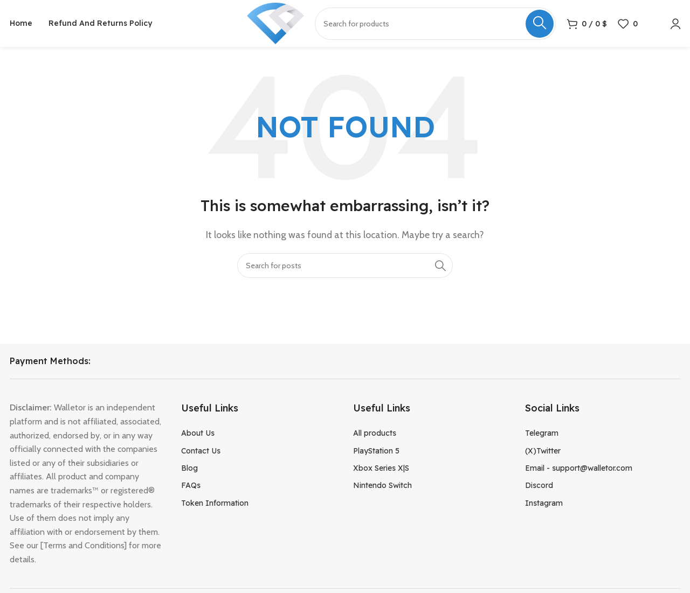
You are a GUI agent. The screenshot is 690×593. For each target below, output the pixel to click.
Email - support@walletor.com (578, 470)
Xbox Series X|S (381, 470)
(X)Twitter (543, 452)
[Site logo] (275, 23)
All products (374, 434)
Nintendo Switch (382, 487)
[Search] (345, 266)
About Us (198, 434)
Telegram (541, 434)
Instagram (544, 504)
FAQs (191, 487)
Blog (189, 470)
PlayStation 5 (376, 452)
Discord (539, 487)
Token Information (215, 504)
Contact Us (200, 452)
